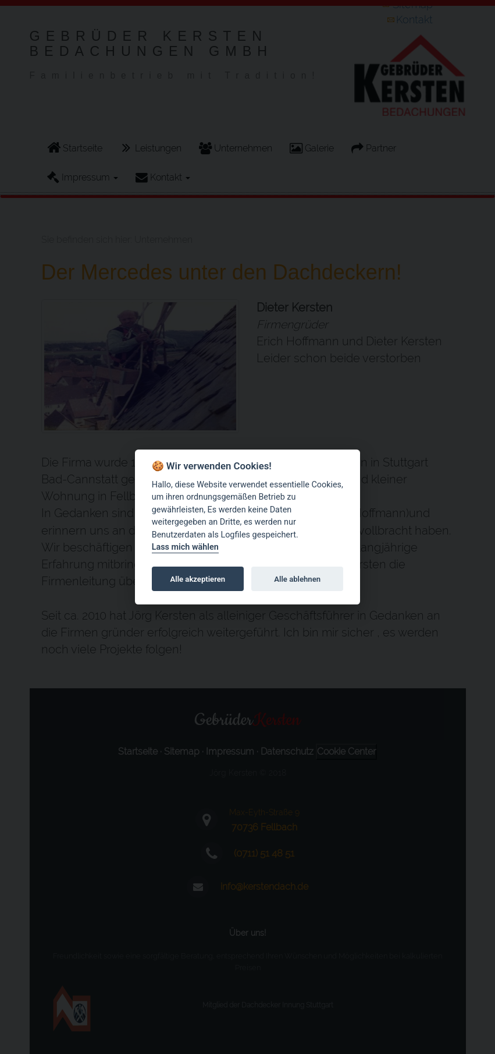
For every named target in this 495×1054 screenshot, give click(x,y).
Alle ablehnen (297, 579)
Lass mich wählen (185, 548)
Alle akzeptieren (198, 579)
